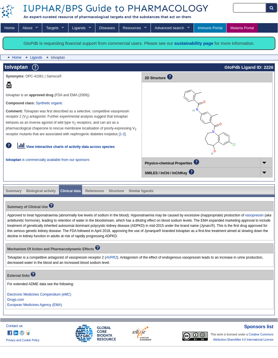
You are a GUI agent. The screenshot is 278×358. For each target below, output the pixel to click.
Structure (116, 191)
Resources (132, 28)
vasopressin (254, 215)
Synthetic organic (49, 103)
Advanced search (169, 28)
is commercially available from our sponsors (47, 160)
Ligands (79, 28)
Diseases (107, 28)
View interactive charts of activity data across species (66, 147)
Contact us (14, 326)
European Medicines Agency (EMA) (34, 305)
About (27, 28)
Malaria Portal (242, 28)
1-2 (122, 134)
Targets (52, 28)
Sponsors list (258, 326)
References (94, 191)
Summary (14, 191)
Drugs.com (15, 300)
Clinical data (70, 191)
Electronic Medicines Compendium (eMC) (39, 294)
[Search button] (271, 8)
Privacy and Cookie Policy (23, 340)
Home (9, 28)
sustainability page (193, 43)
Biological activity (41, 191)
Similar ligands (141, 191)
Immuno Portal (210, 28)
